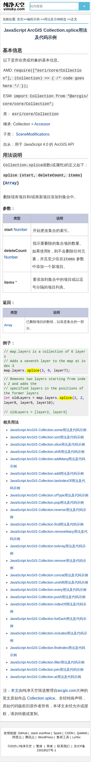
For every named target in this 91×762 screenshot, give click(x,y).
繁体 (39, 746)
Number (20, 230)
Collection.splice (41, 698)
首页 (20, 19)
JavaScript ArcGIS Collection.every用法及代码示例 (48, 590)
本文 (15, 690)
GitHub (22, 733)
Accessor (42, 124)
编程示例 (33, 19)
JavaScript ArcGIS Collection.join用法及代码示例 (46, 669)
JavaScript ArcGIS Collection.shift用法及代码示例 (47, 452)
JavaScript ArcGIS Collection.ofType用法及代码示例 (49, 495)
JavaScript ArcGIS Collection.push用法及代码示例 (47, 597)
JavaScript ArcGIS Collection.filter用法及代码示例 (47, 662)
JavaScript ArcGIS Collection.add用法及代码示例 (47, 473)
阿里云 (17, 737)
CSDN (69, 733)
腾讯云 (30, 737)
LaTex (76, 737)
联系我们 (63, 746)
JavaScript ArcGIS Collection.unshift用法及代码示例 (49, 582)
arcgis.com (67, 690)
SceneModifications (33, 134)
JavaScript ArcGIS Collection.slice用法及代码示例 (47, 444)
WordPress (45, 737)
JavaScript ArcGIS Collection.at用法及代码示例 (45, 677)
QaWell (82, 733)
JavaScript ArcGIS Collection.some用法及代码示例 (48, 430)
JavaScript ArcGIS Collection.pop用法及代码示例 (47, 502)
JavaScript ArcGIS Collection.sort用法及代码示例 (47, 437)
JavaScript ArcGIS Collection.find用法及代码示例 (46, 524)
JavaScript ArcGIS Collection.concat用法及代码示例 (49, 575)
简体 (50, 746)
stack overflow (40, 733)
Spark (58, 733)
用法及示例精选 (55, 19)
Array (11, 182)
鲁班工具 (63, 737)
